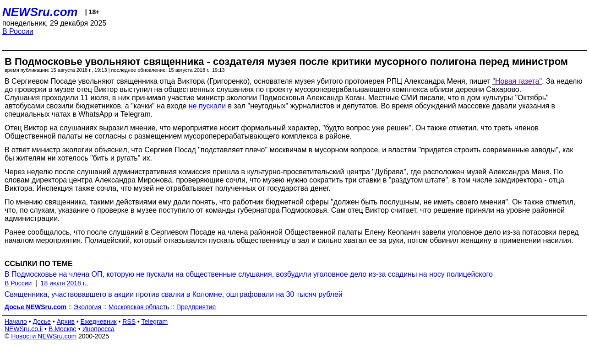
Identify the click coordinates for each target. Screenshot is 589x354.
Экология (87, 307)
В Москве (62, 329)
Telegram (155, 321)
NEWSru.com (40, 12)
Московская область (139, 307)
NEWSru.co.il (24, 329)
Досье (42, 321)
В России (17, 31)
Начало (16, 321)
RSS (129, 321)
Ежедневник (99, 321)
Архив (66, 321)
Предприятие (196, 307)
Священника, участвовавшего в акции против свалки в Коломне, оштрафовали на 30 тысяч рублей (174, 294)
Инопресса (98, 329)
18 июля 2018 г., (64, 283)
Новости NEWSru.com (43, 336)
